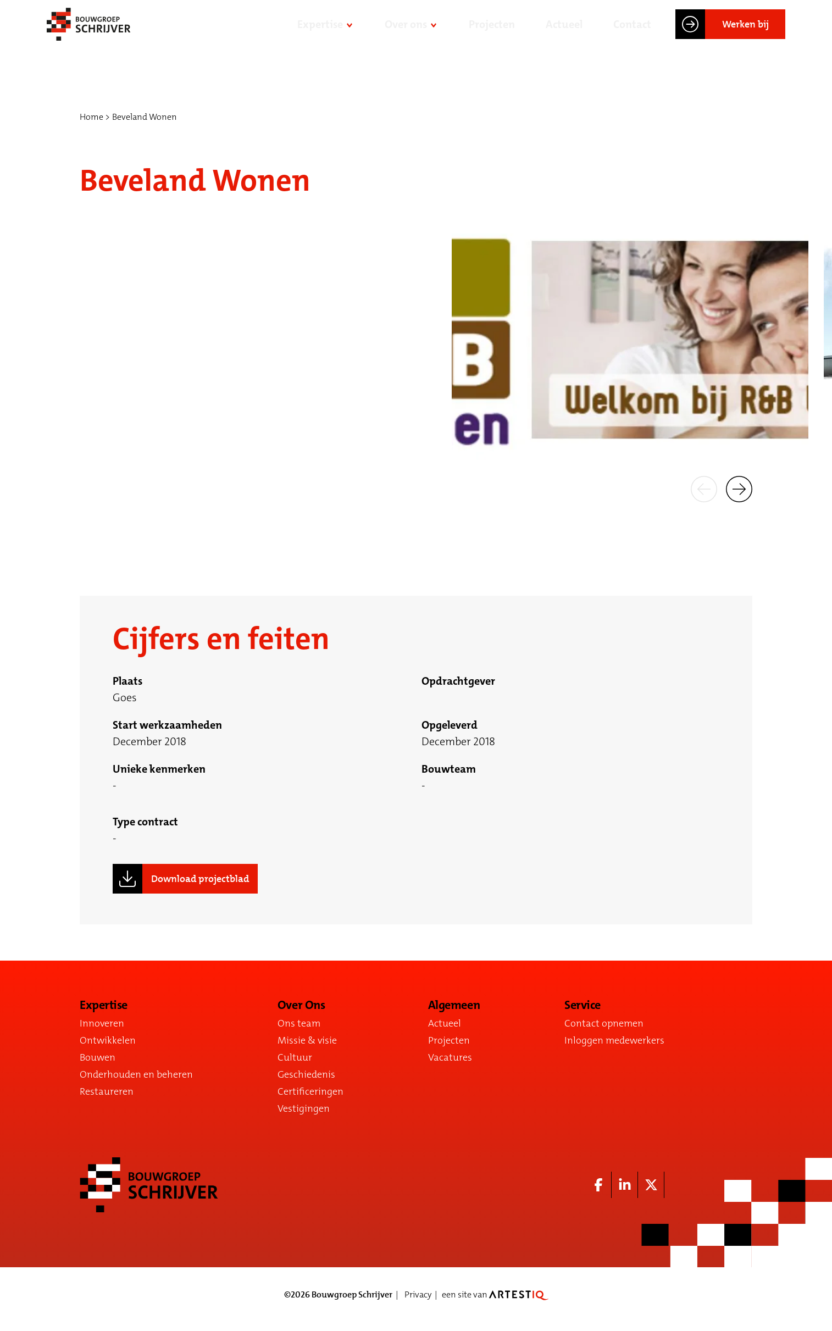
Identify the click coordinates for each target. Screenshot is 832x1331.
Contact (632, 32)
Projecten (492, 32)
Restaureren (107, 1091)
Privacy (417, 1294)
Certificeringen (310, 1091)
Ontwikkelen (108, 1040)
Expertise (320, 32)
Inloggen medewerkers (614, 1040)
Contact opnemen (604, 1023)
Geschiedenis (306, 1074)
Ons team (299, 1023)
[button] (704, 488)
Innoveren (102, 1023)
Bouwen (97, 1057)
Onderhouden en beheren (136, 1074)
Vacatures (450, 1057)
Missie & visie (307, 1040)
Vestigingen (304, 1108)
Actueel (564, 32)
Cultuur (295, 1057)
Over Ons (301, 1005)
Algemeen (454, 1005)
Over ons (406, 32)
